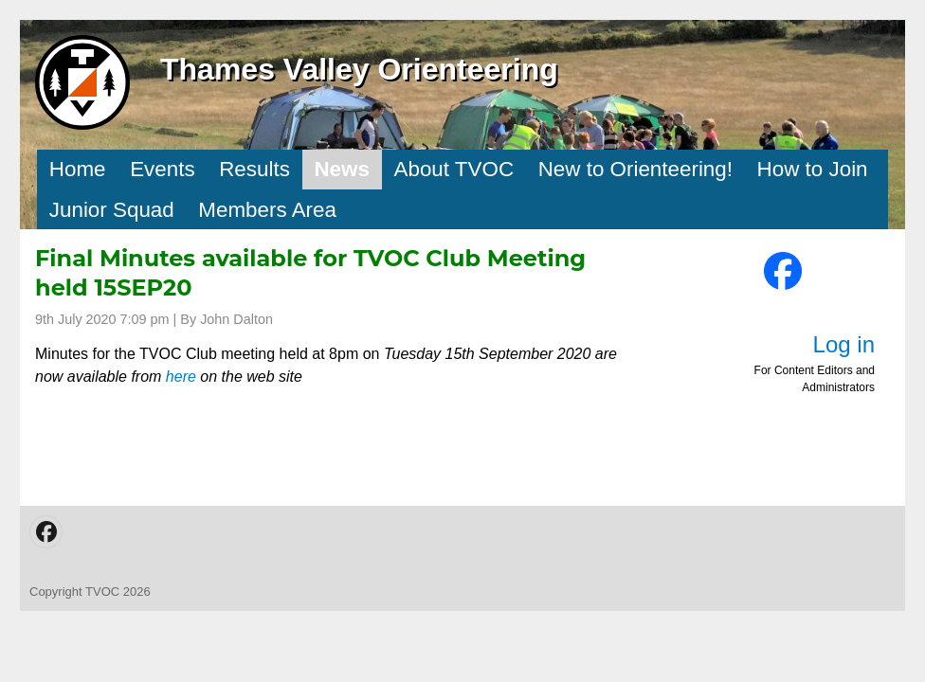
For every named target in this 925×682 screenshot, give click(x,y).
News (342, 169)
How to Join (812, 169)
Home (77, 169)
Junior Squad (111, 210)
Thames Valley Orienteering (359, 69)
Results (254, 169)
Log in (844, 344)
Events (162, 169)
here (181, 376)
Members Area (267, 210)
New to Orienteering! (635, 169)
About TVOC (454, 169)
